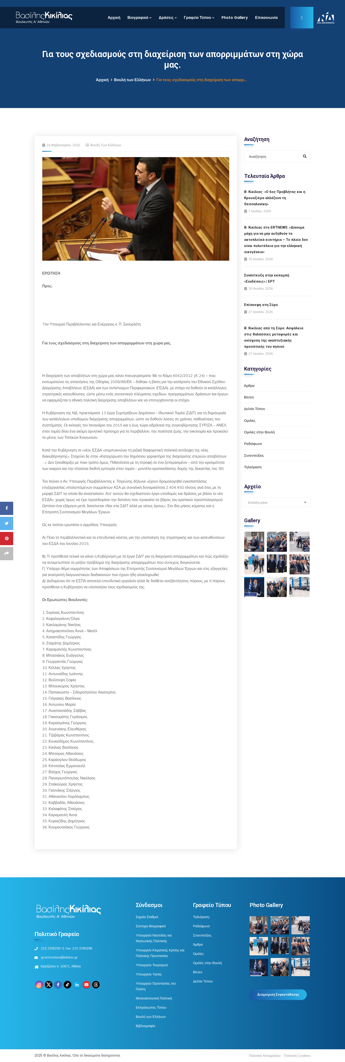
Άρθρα (249, 385)
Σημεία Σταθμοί (147, 917)
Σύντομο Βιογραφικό (151, 926)
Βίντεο (249, 397)
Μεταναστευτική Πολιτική (154, 998)
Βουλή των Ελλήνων (132, 80)
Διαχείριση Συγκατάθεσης (278, 994)
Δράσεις (166, 17)
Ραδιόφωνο (253, 443)
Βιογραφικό (138, 17)
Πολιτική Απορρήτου (265, 1055)
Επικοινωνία (266, 17)
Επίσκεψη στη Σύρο (261, 305)
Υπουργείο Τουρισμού (152, 965)
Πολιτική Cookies (297, 1055)
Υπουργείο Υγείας (149, 974)
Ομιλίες (250, 420)
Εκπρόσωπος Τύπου (151, 1007)
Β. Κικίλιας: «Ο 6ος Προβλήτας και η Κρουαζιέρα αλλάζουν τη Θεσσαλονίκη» (274, 198)
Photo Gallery (234, 17)
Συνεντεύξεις (254, 455)
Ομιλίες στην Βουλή (259, 432)
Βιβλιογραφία (145, 1026)
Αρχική (114, 17)
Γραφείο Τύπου (197, 17)
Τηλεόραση (253, 466)
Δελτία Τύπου (254, 408)
